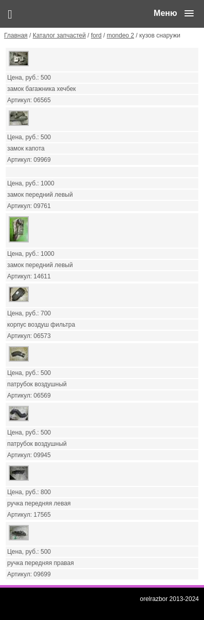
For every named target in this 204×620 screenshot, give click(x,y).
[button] (174, 13)
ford (96, 35)
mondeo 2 (120, 35)
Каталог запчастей (59, 35)
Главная (16, 35)
